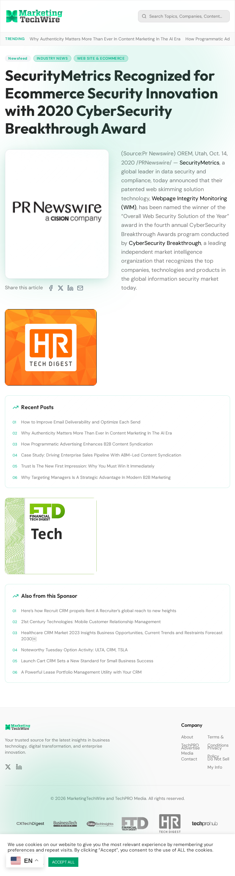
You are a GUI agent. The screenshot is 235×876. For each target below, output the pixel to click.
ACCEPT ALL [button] (63, 862)
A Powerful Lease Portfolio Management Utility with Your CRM (81, 672)
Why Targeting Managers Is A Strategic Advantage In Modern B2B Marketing (96, 477)
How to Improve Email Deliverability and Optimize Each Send (80, 422)
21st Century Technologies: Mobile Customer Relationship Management (91, 621)
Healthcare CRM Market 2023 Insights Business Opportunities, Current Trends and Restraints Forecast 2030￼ (121, 635)
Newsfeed (18, 58)
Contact (189, 759)
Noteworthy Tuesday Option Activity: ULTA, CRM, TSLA (74, 649)
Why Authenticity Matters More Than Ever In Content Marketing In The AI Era (105, 39)
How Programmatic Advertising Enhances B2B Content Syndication (87, 444)
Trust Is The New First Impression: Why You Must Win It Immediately (88, 466)
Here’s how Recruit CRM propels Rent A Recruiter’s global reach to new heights (98, 610)
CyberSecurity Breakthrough (165, 243)
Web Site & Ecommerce (101, 58)
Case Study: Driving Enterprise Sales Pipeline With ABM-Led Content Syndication (101, 455)
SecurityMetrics (199, 162)
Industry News (52, 58)
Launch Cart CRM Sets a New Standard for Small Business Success (87, 660)
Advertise (190, 748)
